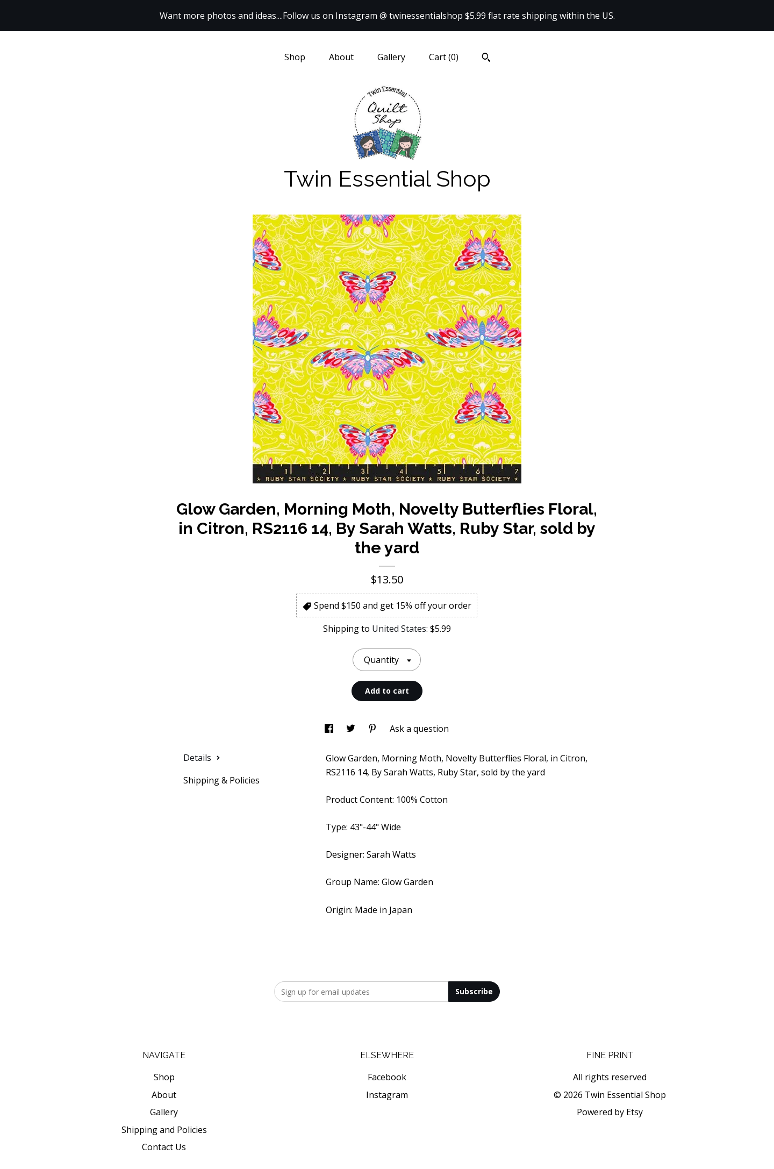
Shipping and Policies (164, 1130)
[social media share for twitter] (351, 729)
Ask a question (419, 729)
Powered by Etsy (610, 1112)
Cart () (443, 57)
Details (201, 758)
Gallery (391, 57)
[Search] (486, 59)
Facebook (387, 1077)
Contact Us (164, 1147)
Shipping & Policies (221, 780)
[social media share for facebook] (330, 729)
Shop (294, 57)
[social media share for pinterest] (373, 729)
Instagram (387, 1095)
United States (399, 629)
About (341, 57)
